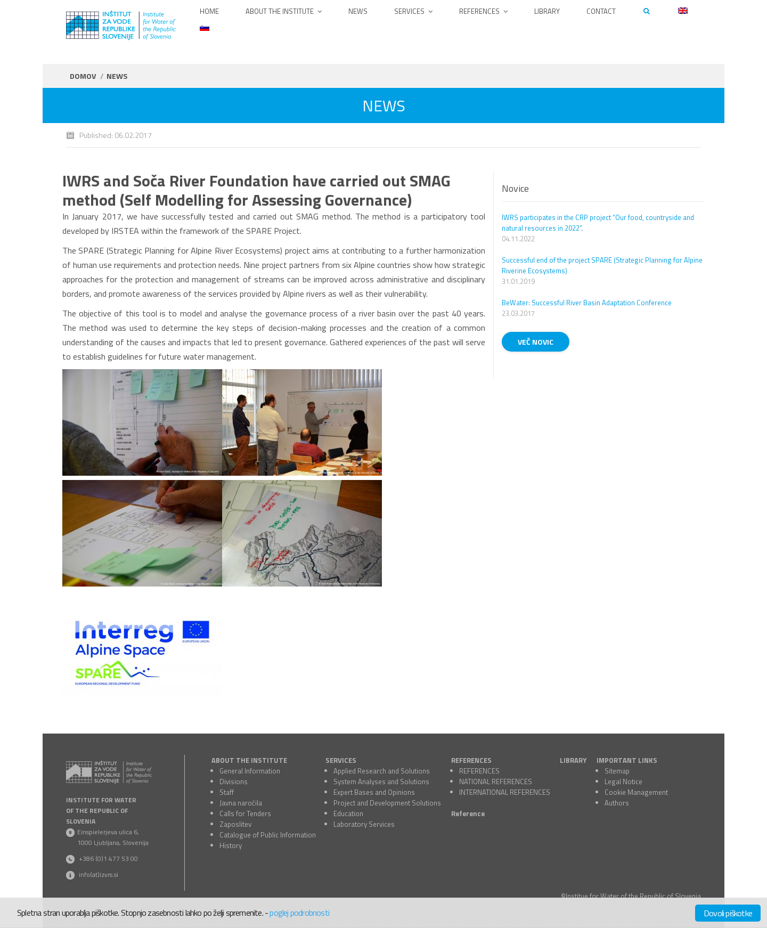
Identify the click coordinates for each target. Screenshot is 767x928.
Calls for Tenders (245, 813)
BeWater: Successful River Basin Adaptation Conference (587, 302)
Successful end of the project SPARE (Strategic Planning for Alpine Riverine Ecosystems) (602, 265)
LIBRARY (573, 760)
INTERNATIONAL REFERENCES (504, 792)
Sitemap (617, 771)
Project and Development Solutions (387, 802)
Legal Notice (623, 781)
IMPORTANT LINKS (627, 760)
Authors (617, 802)
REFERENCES (471, 760)
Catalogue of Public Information (267, 834)
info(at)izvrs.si (98, 874)
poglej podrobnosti (299, 912)
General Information (249, 771)
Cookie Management (636, 792)
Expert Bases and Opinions (374, 792)
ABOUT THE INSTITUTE (249, 760)
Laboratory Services (364, 824)
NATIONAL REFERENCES (495, 781)
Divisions (233, 781)
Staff (226, 792)
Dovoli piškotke (728, 913)
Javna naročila (240, 802)
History (230, 845)
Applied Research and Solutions (381, 771)
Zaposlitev (235, 824)
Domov (83, 76)
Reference (468, 813)
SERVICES (340, 760)
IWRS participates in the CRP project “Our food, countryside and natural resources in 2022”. (598, 222)
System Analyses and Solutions (381, 781)
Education (348, 813)
